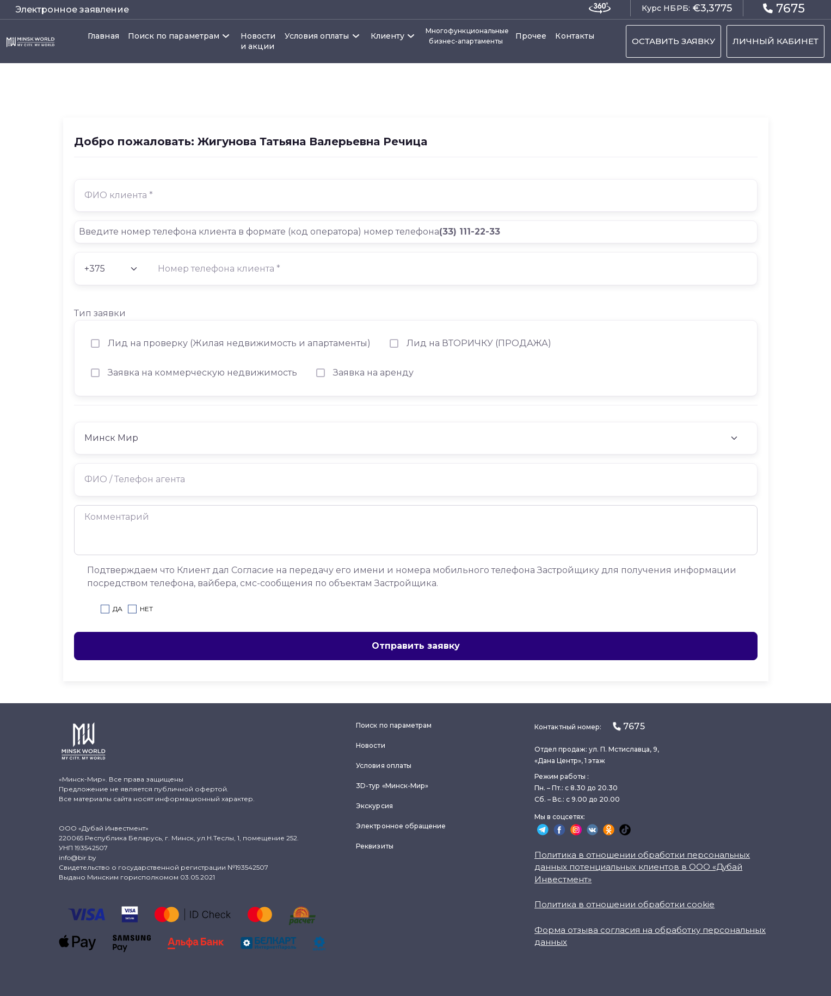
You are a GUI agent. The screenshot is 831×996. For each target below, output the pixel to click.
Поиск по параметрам (173, 36)
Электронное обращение (401, 826)
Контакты (574, 36)
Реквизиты (374, 846)
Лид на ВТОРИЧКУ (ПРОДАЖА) (479, 343)
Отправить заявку (416, 646)
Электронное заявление (72, 9)
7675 (783, 8)
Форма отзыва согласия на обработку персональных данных (650, 936)
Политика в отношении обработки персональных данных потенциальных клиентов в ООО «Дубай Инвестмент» (642, 867)
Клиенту (388, 36)
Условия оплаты (317, 36)
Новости (370, 745)
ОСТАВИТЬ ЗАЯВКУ (673, 41)
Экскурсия (374, 806)
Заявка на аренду (373, 372)
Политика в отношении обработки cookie (624, 904)
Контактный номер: (589, 726)
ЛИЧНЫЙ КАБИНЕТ (775, 41)
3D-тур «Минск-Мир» (392, 786)
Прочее (530, 36)
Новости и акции (258, 41)
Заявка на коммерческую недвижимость (202, 372)
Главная (103, 36)
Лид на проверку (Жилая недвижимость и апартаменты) (239, 343)
